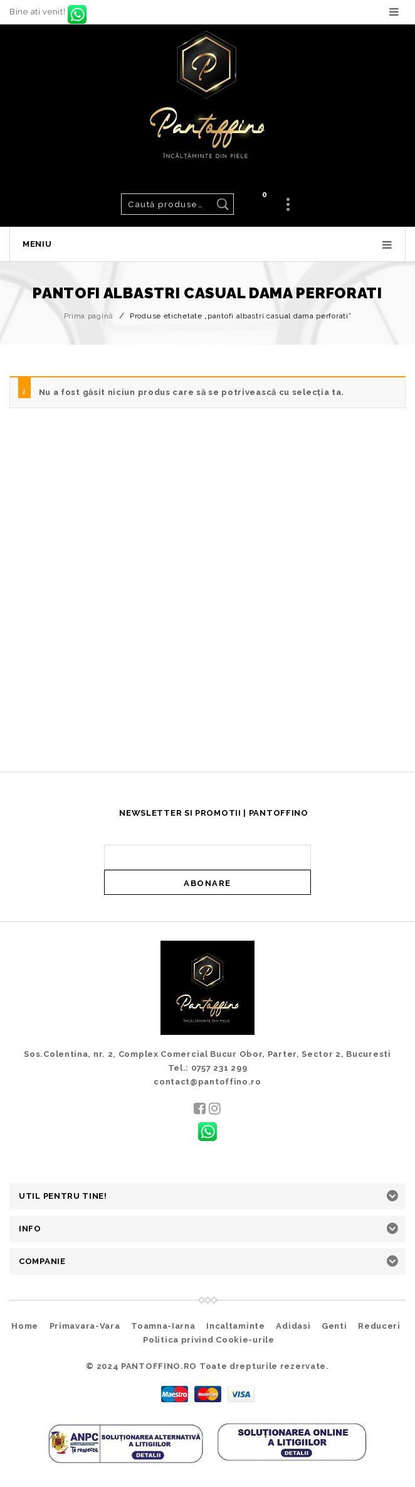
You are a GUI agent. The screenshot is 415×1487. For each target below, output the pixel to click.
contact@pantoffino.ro (207, 1081)
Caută (222, 204)
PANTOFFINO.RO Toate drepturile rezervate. (225, 1366)
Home (24, 1326)
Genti (334, 1326)
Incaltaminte (235, 1326)
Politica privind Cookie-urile (208, 1339)
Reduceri (379, 1326)
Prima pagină (88, 315)
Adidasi (293, 1326)
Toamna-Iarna (163, 1326)
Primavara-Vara (85, 1326)
